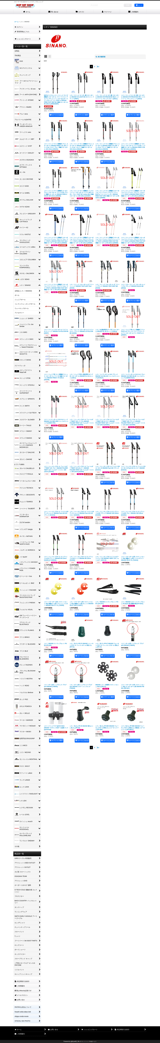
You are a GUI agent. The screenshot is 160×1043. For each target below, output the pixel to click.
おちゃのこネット (76, 1041)
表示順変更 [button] (100, 57)
